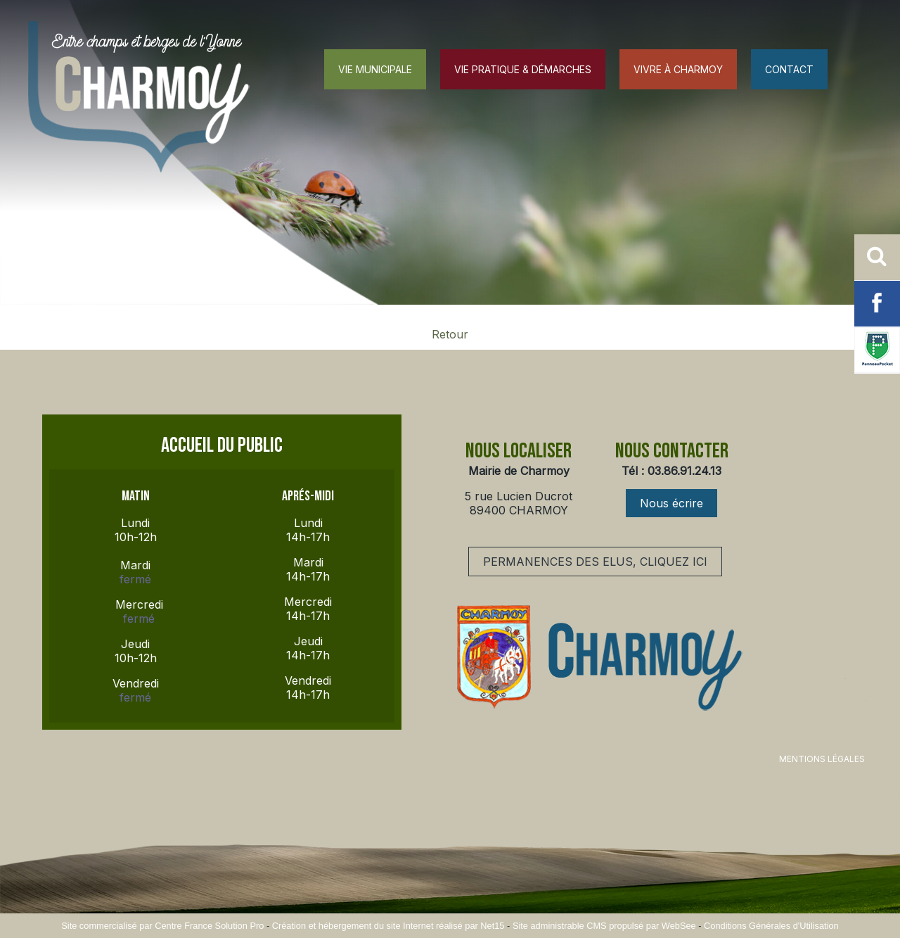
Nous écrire (671, 503)
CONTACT (789, 69)
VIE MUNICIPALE (375, 69)
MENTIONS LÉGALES (822, 759)
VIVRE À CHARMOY (678, 69)
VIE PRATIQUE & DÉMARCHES (522, 69)
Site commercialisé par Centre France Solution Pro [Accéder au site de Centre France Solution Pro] (162, 925)
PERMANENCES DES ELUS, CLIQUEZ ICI (595, 561)
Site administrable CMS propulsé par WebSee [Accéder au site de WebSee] (604, 925)
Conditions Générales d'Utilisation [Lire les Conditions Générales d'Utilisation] (771, 925)
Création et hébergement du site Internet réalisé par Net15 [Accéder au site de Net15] (388, 925)
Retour (450, 334)
